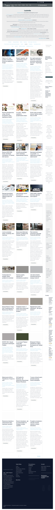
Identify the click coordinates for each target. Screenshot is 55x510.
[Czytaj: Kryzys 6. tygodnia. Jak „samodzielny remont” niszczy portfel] (22, 52)
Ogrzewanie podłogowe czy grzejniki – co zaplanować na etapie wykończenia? (36, 154)
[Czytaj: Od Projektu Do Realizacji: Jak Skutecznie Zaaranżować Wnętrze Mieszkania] (22, 371)
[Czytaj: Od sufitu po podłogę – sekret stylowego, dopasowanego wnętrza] (22, 146)
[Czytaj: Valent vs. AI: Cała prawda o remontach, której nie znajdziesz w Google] (8, 52)
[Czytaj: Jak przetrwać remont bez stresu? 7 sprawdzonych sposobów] (22, 187)
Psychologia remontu (37, 44)
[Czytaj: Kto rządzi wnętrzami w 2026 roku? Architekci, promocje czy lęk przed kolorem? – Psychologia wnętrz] (36, 52)
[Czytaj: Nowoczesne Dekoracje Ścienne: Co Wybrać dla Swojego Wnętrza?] (22, 226)
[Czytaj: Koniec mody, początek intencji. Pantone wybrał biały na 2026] (36, 106)
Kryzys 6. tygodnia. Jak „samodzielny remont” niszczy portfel (21, 59)
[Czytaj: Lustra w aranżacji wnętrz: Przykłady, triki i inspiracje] (8, 226)
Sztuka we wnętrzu (22, 46)
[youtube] (40, 2)
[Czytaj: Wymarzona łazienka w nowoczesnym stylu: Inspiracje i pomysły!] (8, 415)
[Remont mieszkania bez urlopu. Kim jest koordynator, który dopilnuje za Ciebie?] (49, 280)
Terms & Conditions (19, 470)
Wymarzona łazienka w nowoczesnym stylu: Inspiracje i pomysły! (7, 422)
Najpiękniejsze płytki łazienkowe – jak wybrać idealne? (36, 308)
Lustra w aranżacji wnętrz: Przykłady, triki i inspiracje (8, 233)
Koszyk (17, 466)
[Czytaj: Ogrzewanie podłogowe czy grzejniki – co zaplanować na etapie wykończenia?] (36, 146)
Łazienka (26, 44)
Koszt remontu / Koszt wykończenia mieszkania (11, 44)
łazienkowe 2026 (24, 28)
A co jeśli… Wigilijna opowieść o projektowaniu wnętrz (21, 114)
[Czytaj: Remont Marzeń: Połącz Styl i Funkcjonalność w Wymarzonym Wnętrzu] (8, 300)
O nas (16, 5)
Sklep (30, 5)
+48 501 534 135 (43, 468)
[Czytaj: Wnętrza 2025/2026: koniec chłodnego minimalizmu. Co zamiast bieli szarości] (8, 146)
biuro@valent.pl (43, 470)
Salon (12, 46)
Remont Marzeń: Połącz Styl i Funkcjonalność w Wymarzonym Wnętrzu (8, 308)
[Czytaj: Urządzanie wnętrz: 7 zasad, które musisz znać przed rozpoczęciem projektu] (22, 300)
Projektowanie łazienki (9, 14)
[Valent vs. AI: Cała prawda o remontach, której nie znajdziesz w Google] (49, 240)
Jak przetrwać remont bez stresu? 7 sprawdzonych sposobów (22, 195)
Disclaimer (17, 475)
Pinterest (30, 470)
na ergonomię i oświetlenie (38, 33)
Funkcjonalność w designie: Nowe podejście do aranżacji (7, 276)
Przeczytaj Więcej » (5, 85)
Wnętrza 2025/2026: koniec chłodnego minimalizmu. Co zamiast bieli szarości (8, 154)
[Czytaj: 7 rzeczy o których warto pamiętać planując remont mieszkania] (36, 371)
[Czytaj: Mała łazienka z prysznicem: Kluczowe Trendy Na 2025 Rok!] (36, 226)
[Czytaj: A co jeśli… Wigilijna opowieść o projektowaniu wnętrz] (22, 106)
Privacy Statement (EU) (19, 472)
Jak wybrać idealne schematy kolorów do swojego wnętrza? (35, 276)
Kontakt (33, 5)
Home (12, 5)
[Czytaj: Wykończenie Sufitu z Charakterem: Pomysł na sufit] (8, 371)
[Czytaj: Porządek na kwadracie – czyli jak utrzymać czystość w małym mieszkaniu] (36, 415)
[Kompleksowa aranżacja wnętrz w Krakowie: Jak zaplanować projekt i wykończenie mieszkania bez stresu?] (49, 207)
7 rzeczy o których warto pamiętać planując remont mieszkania (36, 378)
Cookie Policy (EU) (19, 471)
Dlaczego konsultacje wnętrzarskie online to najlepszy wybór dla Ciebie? (7, 196)
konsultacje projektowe (17, 36)
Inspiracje (6, 65)
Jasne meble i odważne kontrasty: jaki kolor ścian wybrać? (36, 195)
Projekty (23, 5)
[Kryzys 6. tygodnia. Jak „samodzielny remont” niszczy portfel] (49, 252)
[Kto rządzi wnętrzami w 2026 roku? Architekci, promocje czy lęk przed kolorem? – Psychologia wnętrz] (49, 265)
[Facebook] (37, 2)
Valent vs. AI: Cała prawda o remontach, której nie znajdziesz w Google (7, 60)
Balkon (6, 348)
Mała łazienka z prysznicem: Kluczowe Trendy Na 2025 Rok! (35, 233)
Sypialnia (16, 46)
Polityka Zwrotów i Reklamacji (20, 468)
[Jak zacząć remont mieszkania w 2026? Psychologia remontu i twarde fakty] (49, 225)
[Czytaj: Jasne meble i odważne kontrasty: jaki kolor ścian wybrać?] (36, 187)
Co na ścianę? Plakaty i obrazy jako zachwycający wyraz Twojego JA (21, 344)
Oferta (19, 5)
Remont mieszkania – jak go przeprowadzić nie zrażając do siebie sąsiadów (22, 423)
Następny (39, 456)
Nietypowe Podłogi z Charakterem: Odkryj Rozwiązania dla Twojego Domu (36, 344)
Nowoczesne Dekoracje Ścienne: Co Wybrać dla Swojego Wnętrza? (22, 233)
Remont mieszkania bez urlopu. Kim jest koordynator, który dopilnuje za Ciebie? (8, 115)
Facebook (30, 467)
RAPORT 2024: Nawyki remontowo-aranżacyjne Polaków (8, 343)
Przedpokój (30, 44)
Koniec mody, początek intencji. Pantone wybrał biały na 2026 (36, 114)
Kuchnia (22, 44)
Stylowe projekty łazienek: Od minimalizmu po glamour (22, 276)
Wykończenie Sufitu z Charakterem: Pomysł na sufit (8, 378)
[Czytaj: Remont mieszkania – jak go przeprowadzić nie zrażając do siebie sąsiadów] (22, 415)
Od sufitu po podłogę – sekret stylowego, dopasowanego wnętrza (22, 153)
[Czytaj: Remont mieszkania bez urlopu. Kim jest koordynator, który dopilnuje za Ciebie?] (8, 106)
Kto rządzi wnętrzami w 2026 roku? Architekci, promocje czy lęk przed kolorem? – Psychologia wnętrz (36, 61)
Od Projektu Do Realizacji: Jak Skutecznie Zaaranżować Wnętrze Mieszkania (22, 379)
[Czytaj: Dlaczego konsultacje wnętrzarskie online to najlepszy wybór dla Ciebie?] (8, 187)
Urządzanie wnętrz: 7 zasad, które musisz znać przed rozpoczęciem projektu (22, 309)
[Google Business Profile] (43, 2)
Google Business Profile (32, 471)
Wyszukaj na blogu (48, 45)
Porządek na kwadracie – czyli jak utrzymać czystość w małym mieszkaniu (36, 423)
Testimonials (18, 476)
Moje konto (17, 467)
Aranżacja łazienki (20, 12)
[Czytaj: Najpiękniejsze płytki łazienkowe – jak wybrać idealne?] (36, 300)
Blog (26, 5)
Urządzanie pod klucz (29, 46)
